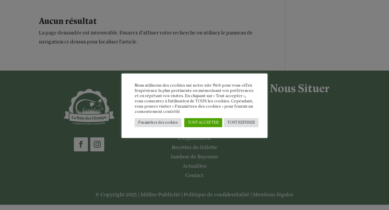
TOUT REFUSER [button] (241, 122)
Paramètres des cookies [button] (158, 122)
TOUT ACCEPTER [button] (203, 122)
